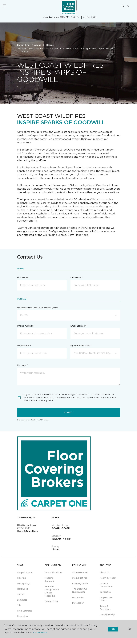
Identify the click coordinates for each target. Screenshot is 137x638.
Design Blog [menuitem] (51, 601)
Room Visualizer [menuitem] (53, 572)
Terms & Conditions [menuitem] (105, 607)
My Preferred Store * (81, 346)
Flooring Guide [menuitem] (80, 583)
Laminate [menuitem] (22, 599)
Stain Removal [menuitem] (80, 572)
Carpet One (23, 45)
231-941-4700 (89, 17)
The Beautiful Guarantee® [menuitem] (79, 590)
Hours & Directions (27, 531)
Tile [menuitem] (19, 605)
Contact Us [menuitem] (106, 592)
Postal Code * (24, 346)
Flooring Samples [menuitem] (49, 579)
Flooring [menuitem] (21, 578)
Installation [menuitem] (78, 603)
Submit (68, 412)
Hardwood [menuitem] (22, 589)
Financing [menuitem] (22, 616)
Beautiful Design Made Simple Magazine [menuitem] (52, 591)
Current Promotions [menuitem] (106, 585)
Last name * (76, 277)
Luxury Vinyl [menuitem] (23, 583)
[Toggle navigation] (4, 6)
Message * (22, 365)
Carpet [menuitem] (20, 594)
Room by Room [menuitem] (108, 578)
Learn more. (40, 632)
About (37, 45)
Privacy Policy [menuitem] (107, 614)
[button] (123, 6)
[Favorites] (128, 6)
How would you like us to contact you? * (37, 308)
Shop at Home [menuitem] (24, 572)
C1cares (49, 45)
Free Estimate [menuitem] (24, 610)
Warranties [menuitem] (78, 597)
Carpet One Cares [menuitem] (106, 599)
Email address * (78, 326)
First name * (23, 277)
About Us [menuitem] (105, 572)
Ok (112, 629)
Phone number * (25, 326)
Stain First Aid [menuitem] (79, 578)
